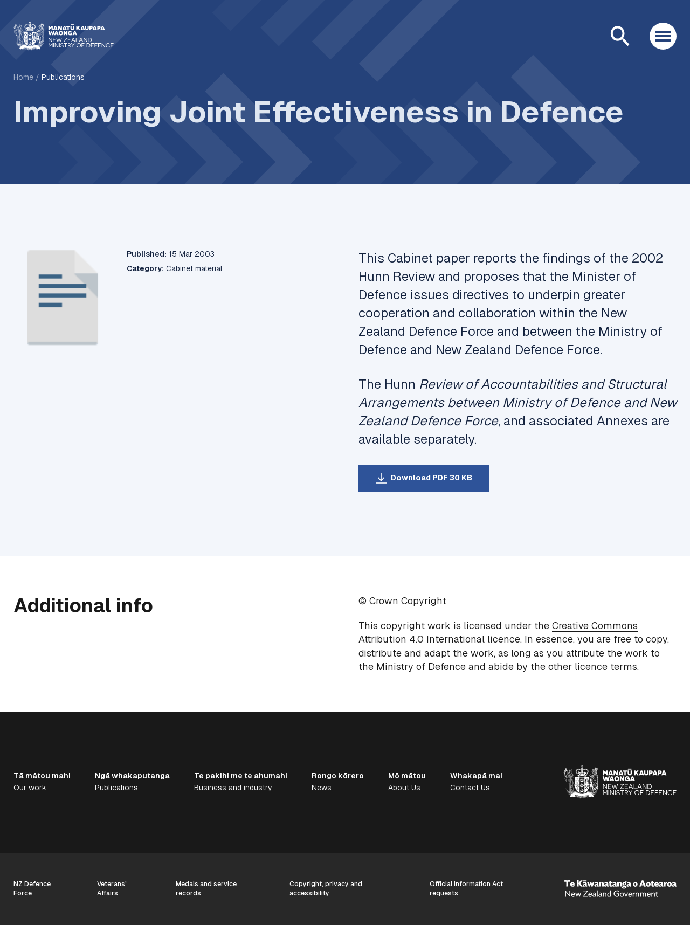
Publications (63, 77)
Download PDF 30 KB (431, 477)
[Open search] (619, 36)
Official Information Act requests (466, 888)
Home (23, 77)
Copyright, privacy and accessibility (325, 888)
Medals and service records (206, 888)
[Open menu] (663, 36)
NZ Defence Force (32, 888)
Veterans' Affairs (112, 888)
